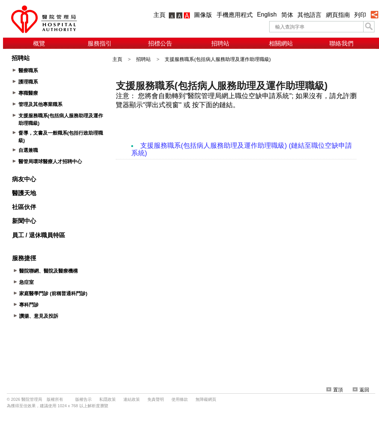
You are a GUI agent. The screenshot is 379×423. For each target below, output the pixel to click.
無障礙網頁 (206, 399)
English (266, 14)
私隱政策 (107, 399)
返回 (361, 390)
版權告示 (83, 399)
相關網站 (281, 43)
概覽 (39, 43)
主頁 (159, 15)
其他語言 (309, 15)
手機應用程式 (235, 15)
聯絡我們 (341, 43)
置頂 (334, 390)
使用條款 (179, 399)
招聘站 (220, 43)
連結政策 (131, 399)
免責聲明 (155, 399)
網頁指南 (338, 15)
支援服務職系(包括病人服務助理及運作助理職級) (218, 59)
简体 (287, 15)
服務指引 (100, 43)
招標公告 (160, 43)
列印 (360, 15)
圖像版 (203, 15)
